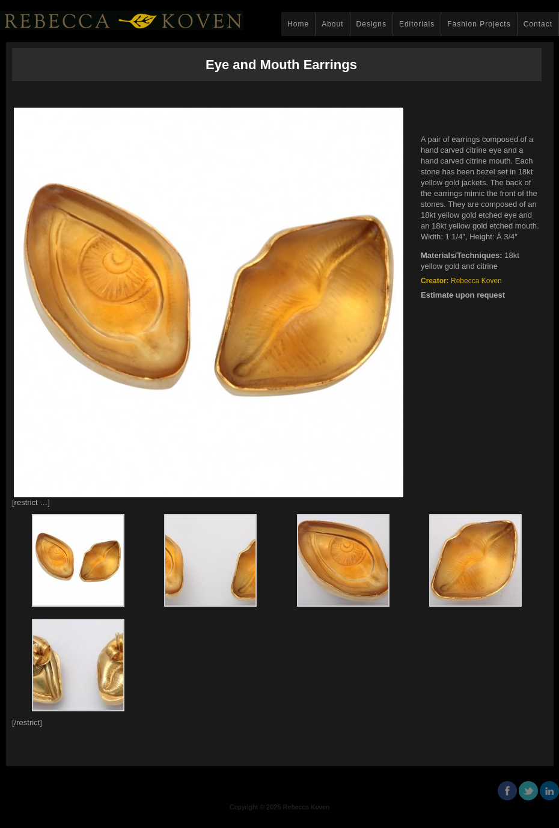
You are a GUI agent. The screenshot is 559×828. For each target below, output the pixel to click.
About (332, 24)
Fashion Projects (478, 24)
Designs (371, 24)
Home (298, 24)
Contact (538, 24)
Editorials (417, 24)
